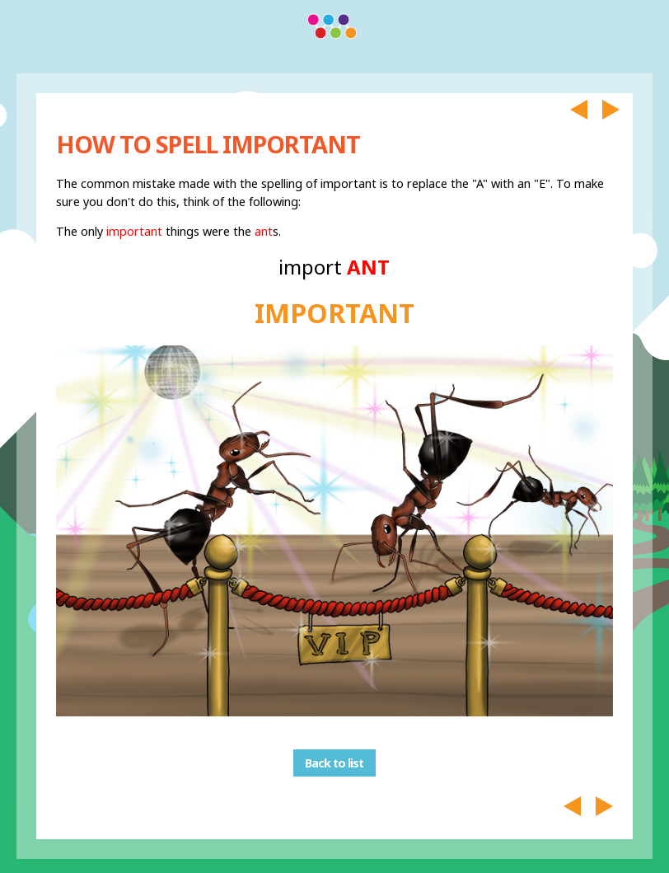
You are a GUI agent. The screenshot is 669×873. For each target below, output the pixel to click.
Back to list (334, 763)
